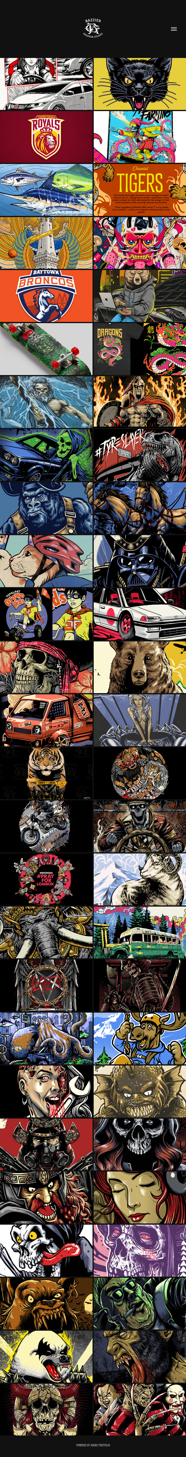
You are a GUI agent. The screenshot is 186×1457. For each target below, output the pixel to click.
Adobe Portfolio (100, 1445)
